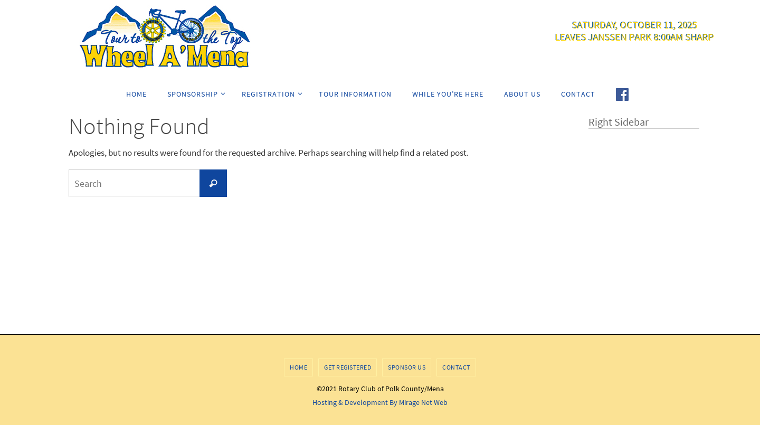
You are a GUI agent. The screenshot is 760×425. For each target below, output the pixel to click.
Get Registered (347, 367)
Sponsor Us (406, 367)
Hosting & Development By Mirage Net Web (380, 402)
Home (298, 367)
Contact (456, 367)
